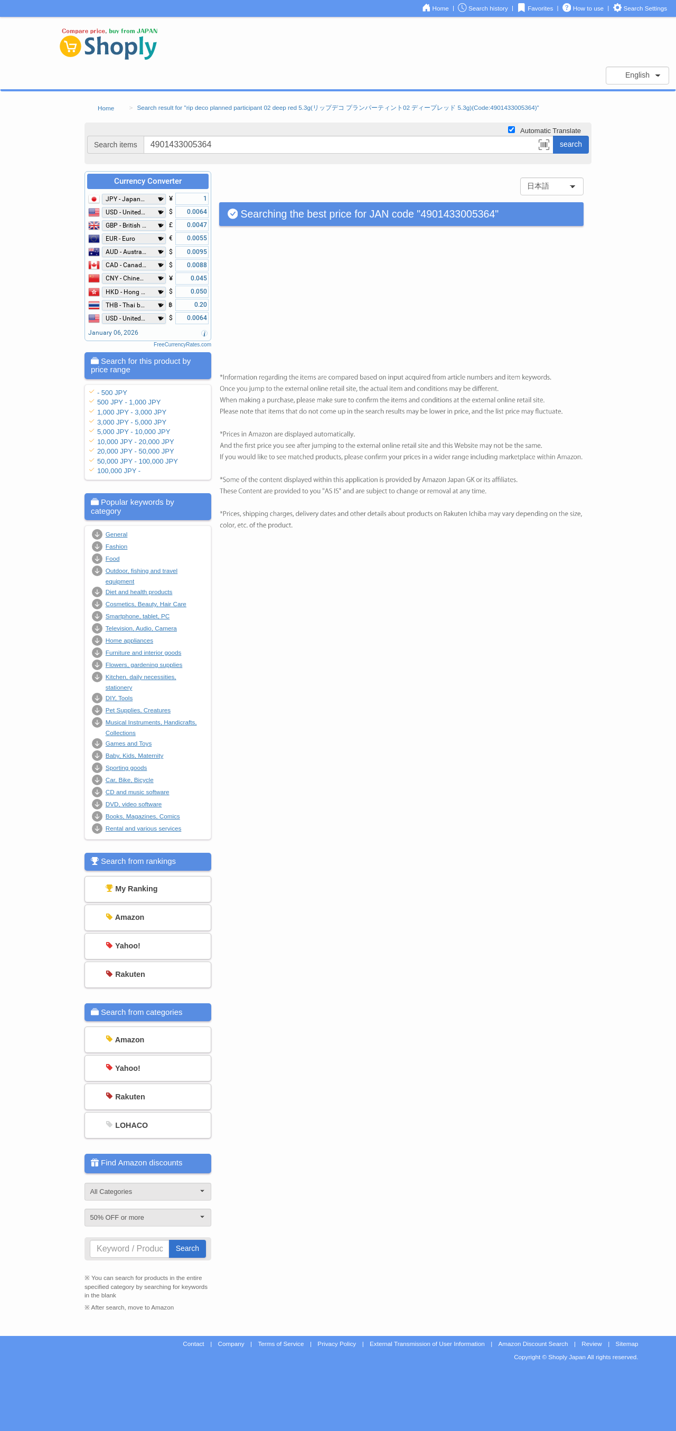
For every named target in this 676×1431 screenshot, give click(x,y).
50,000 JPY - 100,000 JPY (137, 461)
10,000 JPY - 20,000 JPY (135, 442)
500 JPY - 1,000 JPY (129, 402)
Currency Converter (148, 181)
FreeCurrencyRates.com (182, 344)
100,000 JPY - (118, 471)
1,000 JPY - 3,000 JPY (131, 412)
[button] (544, 146)
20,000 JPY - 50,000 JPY (135, 451)
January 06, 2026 (113, 332)
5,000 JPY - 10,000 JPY (134, 432)
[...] (348, 145)
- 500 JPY (112, 393)
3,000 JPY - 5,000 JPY (131, 422)
